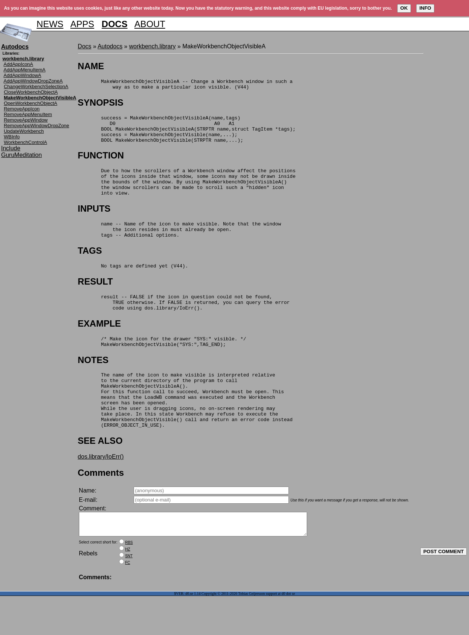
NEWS (49, 24)
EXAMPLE (99, 345)
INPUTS (94, 222)
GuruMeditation (21, 155)
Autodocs (110, 46)
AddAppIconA (19, 64)
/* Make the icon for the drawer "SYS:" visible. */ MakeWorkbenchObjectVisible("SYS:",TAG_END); (162, 364)
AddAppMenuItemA (25, 70)
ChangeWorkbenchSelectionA (36, 86)
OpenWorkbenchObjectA (30, 103)
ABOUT (149, 24)
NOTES (93, 383)
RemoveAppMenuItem (28, 114)
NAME (91, 66)
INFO (425, 8)
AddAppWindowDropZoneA (33, 81)
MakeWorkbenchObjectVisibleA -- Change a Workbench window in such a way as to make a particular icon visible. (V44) (185, 85)
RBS (129, 582)
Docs (84, 46)
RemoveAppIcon (21, 109)
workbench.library (152, 46)
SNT (129, 595)
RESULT (95, 299)
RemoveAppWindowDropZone (36, 125)
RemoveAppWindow (26, 120)
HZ (127, 588)
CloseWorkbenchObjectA (31, 92)
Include (10, 148)
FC (127, 602)
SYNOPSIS (101, 105)
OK (404, 8)
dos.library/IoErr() (101, 491)
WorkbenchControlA (25, 142)
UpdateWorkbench (24, 131)
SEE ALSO (100, 475)
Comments (101, 507)
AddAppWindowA (22, 75)
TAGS (90, 267)
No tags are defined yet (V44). (133, 283)
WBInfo (12, 136)
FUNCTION (101, 163)
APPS (82, 24)
